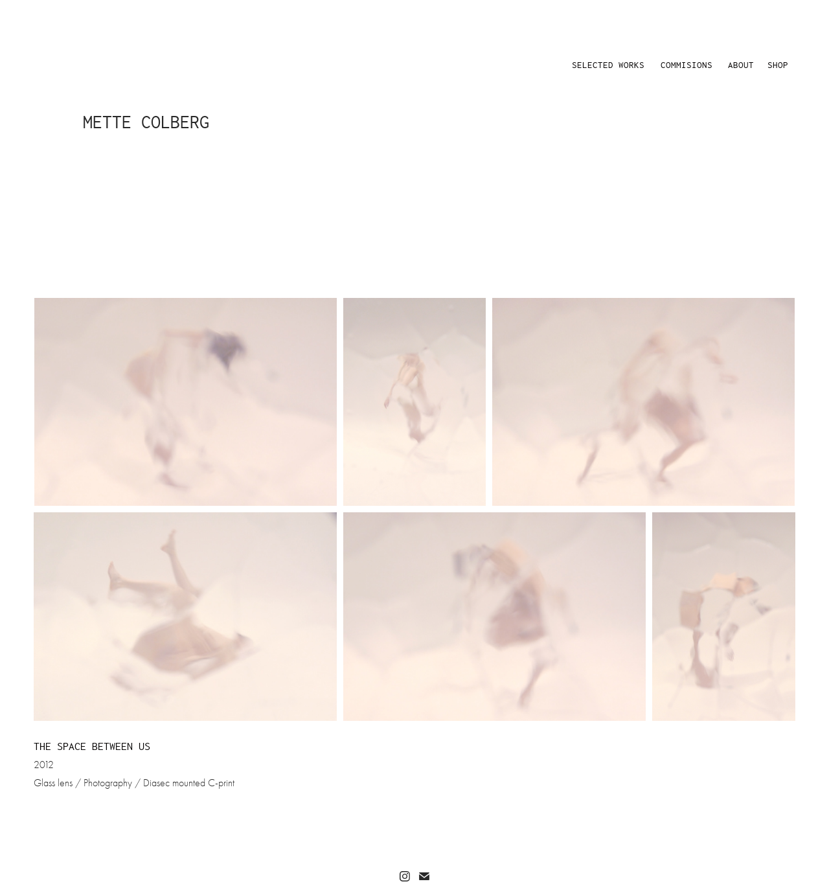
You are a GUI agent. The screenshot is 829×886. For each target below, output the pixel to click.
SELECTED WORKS (608, 65)
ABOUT (741, 65)
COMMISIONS (686, 65)
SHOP (777, 65)
